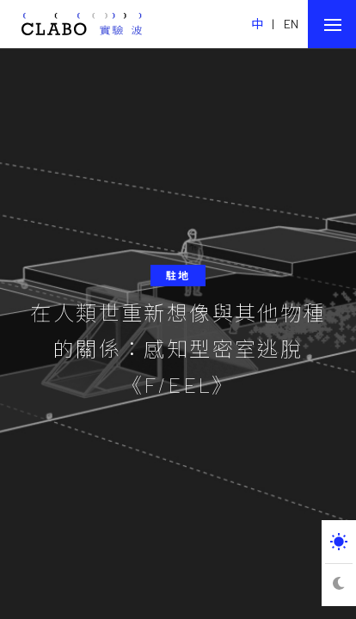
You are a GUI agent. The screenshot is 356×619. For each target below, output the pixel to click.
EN (291, 23)
